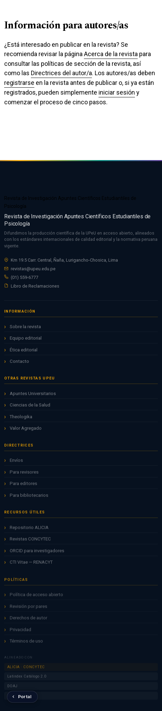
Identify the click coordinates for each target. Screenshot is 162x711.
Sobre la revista (25, 328)
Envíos (16, 462)
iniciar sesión (117, 92)
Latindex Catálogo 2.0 (26, 679)
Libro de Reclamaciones (35, 286)
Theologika (21, 418)
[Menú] (145, 11)
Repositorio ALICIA (29, 529)
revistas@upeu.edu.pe (33, 268)
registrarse (19, 82)
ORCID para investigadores (37, 552)
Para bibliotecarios (29, 497)
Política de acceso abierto (36, 597)
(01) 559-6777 (24, 277)
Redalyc (14, 698)
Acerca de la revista (111, 54)
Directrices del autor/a (61, 73)
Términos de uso (26, 644)
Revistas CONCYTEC (30, 541)
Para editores (23, 486)
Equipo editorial (26, 339)
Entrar (132, 10)
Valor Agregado (26, 429)
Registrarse (118, 10)
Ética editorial (23, 351)
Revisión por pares (28, 609)
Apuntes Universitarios (33, 394)
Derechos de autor (28, 621)
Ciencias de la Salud (30, 406)
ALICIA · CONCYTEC (26, 670)
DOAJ (12, 689)
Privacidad (20, 632)
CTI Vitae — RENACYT (31, 564)
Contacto (19, 362)
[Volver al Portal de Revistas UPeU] (22, 697)
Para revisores (24, 474)
